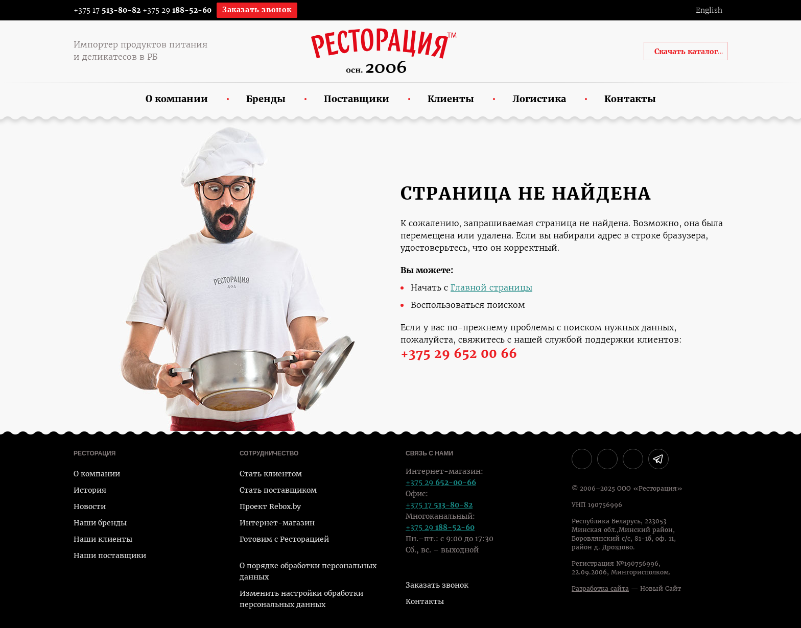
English (709, 10)
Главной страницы (491, 287)
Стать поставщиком (278, 490)
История (90, 490)
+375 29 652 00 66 (458, 353)
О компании (97, 473)
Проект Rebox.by (270, 506)
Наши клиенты (103, 539)
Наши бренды (100, 522)
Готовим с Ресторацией (284, 539)
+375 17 (100, 10)
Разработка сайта (600, 589)
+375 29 (177, 10)
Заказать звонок (257, 9)
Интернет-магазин (277, 522)
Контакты (425, 601)
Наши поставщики (110, 555)
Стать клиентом (271, 473)
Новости (90, 506)
